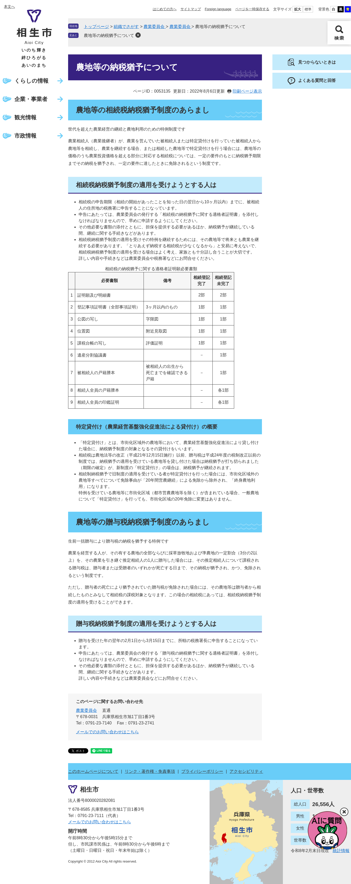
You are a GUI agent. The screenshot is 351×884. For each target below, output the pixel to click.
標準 (308, 9)
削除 (138, 35)
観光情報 (25, 117)
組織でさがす (126, 26)
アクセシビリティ (246, 771)
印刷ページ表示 (247, 91)
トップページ (96, 26)
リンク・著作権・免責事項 (150, 771)
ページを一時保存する (252, 9)
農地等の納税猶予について (109, 35)
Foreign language (218, 9)
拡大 (297, 9)
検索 (339, 32)
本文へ (9, 6)
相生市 (89, 789)
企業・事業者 (30, 99)
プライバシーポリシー (202, 771)
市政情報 (25, 136)
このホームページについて (93, 771)
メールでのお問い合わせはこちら (107, 732)
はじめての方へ (165, 9)
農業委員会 (155, 26)
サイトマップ (190, 9)
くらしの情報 (31, 81)
